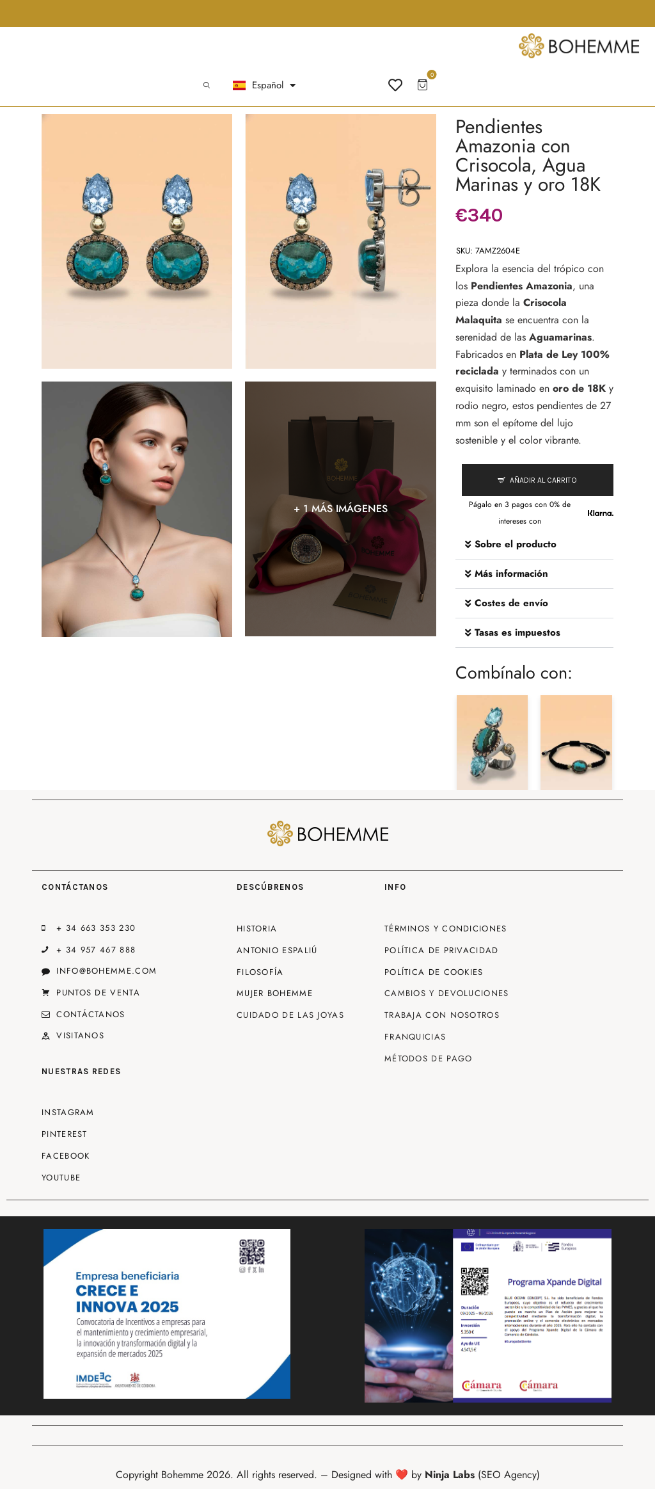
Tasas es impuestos (517, 632)
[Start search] (206, 86)
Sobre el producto (515, 544)
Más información (511, 574)
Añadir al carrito (543, 480)
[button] (534, 544)
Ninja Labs (450, 1474)
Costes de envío (511, 603)
